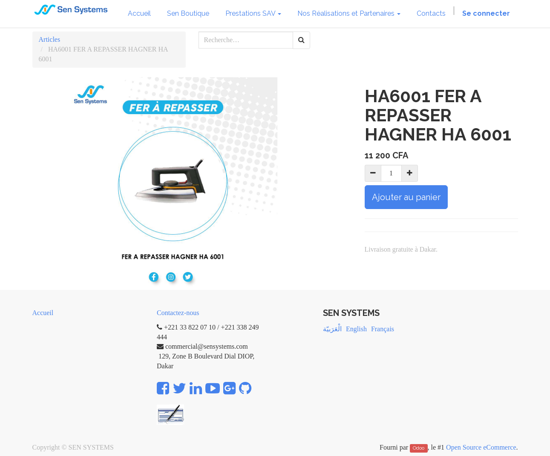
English (356, 329)
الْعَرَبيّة (332, 329)
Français (382, 329)
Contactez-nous (178, 312)
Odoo (418, 448)
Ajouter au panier (406, 197)
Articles (49, 39)
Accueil (43, 312)
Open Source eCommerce (481, 447)
